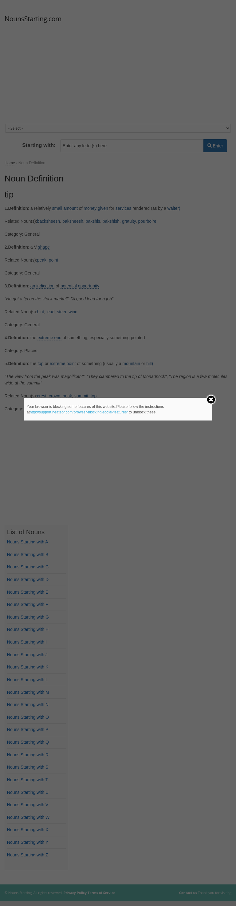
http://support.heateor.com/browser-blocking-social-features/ (79, 412)
